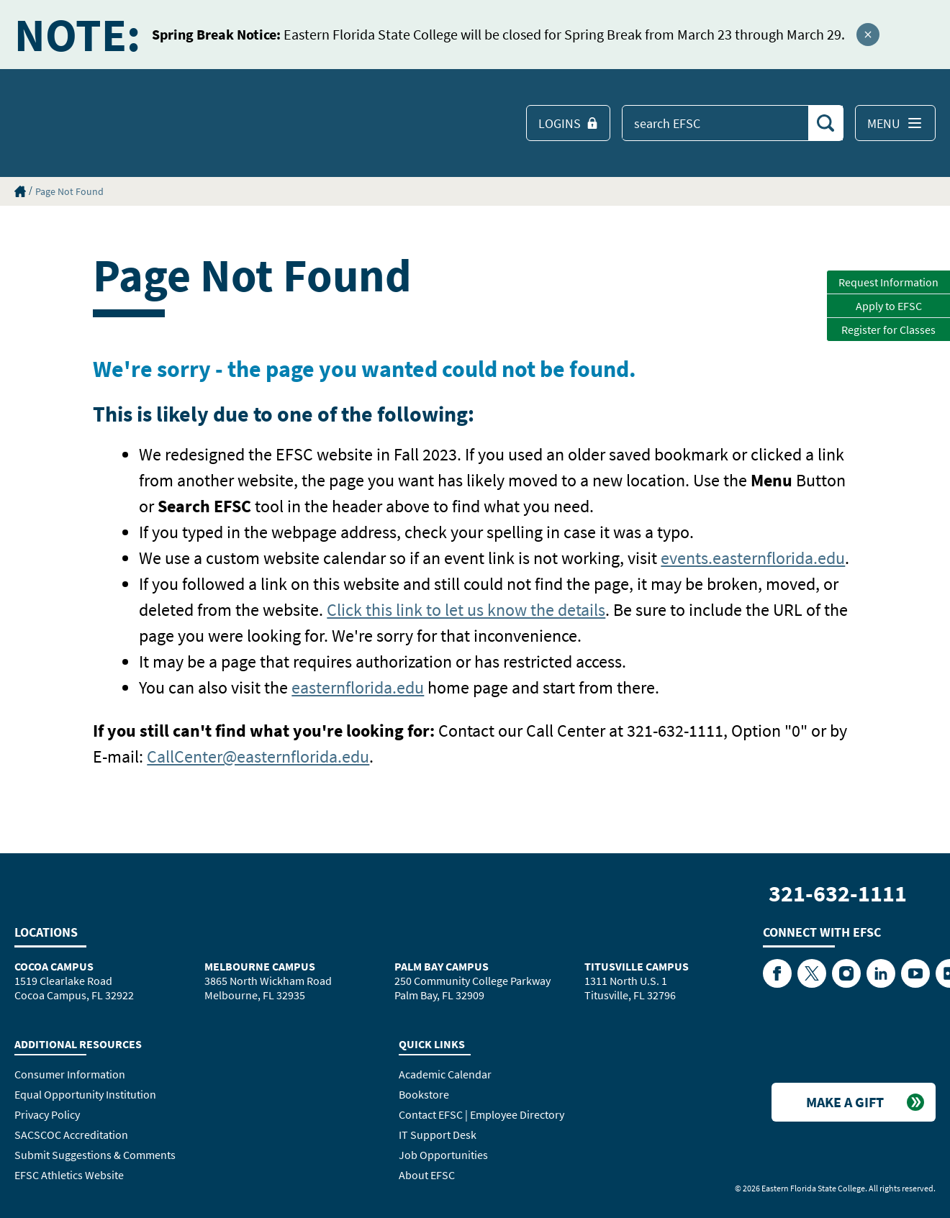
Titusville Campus (636, 966)
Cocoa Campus (54, 966)
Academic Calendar (445, 1074)
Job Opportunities (443, 1154)
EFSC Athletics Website (69, 1175)
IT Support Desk (437, 1134)
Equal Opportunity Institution (85, 1094)
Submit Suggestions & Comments (95, 1154)
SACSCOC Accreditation (71, 1134)
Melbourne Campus (259, 966)
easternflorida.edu (357, 687)
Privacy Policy (47, 1114)
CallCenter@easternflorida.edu (258, 756)
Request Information (888, 282)
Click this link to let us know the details (466, 610)
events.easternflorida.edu (753, 558)
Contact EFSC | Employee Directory (481, 1114)
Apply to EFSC (889, 306)
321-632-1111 (838, 893)
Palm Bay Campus (441, 966)
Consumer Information (69, 1074)
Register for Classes (888, 329)
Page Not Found (69, 191)
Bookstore (424, 1094)
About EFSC (427, 1175)
